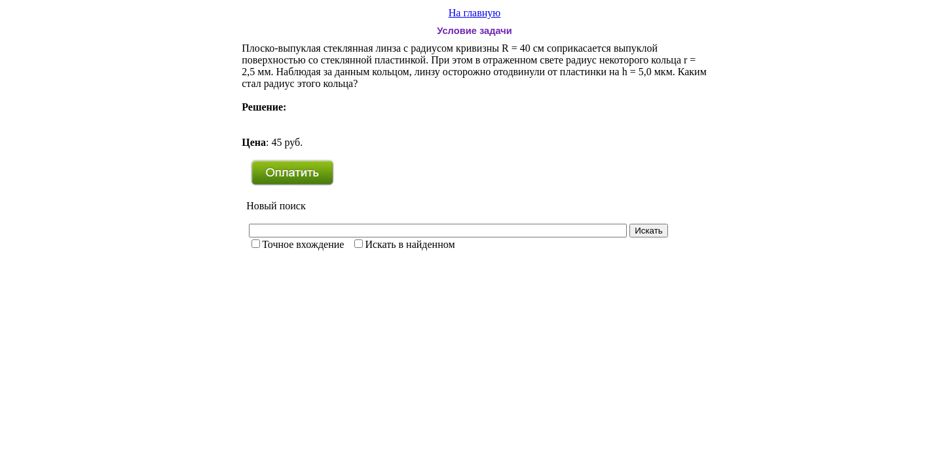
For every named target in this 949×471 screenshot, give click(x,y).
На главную (475, 12)
